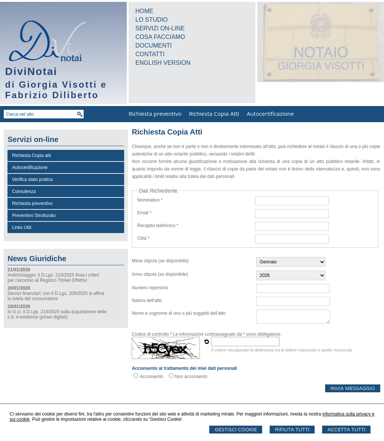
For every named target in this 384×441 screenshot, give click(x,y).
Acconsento (151, 376)
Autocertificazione (270, 113)
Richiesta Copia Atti (214, 113)
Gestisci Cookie (235, 429)
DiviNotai (31, 71)
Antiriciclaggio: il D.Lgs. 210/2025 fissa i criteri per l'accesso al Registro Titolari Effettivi (53, 277)
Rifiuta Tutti (292, 429)
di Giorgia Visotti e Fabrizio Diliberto (56, 89)
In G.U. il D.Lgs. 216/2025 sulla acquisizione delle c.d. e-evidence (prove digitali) (57, 314)
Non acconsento (191, 376)
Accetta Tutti (346, 429)
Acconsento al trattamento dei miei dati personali (184, 368)
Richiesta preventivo (155, 113)
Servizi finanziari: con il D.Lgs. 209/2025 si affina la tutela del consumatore (56, 296)
